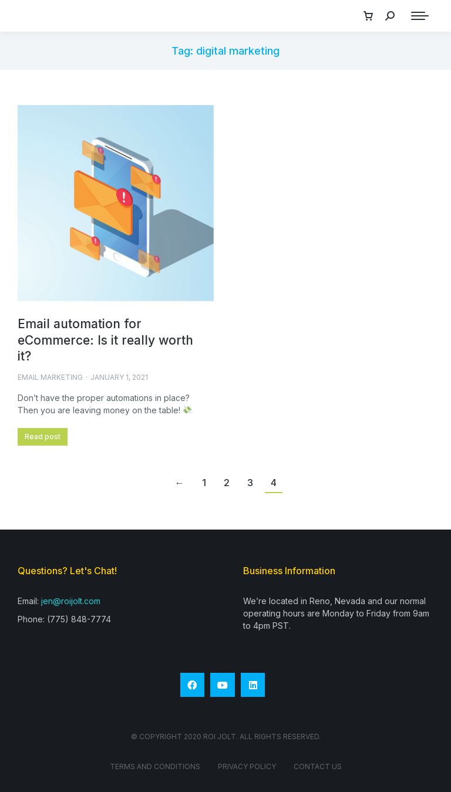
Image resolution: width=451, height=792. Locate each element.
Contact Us (318, 766)
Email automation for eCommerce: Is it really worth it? (105, 339)
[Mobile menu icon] (419, 15)
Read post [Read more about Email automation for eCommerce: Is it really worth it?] (42, 436)
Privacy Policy (247, 766)
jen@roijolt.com (70, 601)
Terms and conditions (155, 766)
